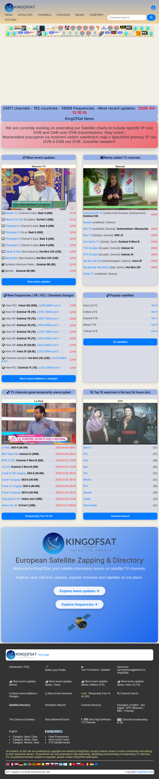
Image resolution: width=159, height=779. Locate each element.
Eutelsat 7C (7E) (27, 367)
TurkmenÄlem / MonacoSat (132, 228)
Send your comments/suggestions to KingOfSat (131, 669)
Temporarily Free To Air (38, 516)
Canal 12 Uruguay (12, 486)
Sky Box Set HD (92, 261)
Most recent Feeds (59, 739)
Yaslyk (86, 499)
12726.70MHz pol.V (48, 331)
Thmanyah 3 (12, 232)
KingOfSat (142, 772)
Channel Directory (91, 705)
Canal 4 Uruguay (11, 479)
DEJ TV (87, 228)
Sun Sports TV (91, 241)
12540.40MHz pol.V (48, 338)
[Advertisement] (79, 72)
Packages (122, 705)
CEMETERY (96, 14)
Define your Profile (55, 668)
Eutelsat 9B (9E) (46, 264)
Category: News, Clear (25, 739)
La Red (6, 447)
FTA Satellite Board (59, 742)
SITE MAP (11, 19)
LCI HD (6, 466)
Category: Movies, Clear (26, 742)
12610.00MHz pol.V (48, 345)
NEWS (8, 14)
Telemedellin (90, 505)
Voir (154, 305)
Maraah (87, 222)
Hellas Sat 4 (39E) (32, 499)
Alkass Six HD (9, 505)
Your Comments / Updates (95, 668)
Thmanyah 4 (12, 226)
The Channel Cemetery (22, 719)
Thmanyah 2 (12, 238)
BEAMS (80, 14)
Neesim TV (11, 213)
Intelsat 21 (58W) (29, 454)
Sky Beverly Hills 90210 (96, 267)
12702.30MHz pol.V (48, 351)
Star (85, 466)
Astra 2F (137, 261)
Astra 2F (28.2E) (26, 345)
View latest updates (38, 281)
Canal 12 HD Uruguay (14, 473)
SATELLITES (25, 14)
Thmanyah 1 (12, 245)
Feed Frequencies (59, 736)
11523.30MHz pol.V (49, 367)
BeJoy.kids (11, 258)
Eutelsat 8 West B (129, 241)
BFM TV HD (8, 460)
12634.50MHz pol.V (48, 325)
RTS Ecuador (90, 254)
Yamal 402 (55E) (27, 305)
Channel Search (120, 516)
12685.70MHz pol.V (48, 318)
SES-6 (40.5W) (19, 447)
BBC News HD (10, 454)
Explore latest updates (79, 591)
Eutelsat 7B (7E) (26, 311)
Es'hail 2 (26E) (45, 219)
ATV (85, 454)
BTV (85, 486)
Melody (87, 479)
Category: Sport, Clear (25, 736)
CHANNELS (44, 14)
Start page (27, 654)
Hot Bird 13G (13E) (50, 251)
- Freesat (127, 710)
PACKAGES (63, 14)
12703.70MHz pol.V (48, 311)
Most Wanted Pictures (57, 719)
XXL (85, 473)
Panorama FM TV (93, 213)
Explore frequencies (79, 604)
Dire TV (87, 235)
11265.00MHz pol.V (49, 305)
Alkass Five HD (13, 219)
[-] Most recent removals (58, 693)
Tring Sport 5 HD (11, 499)
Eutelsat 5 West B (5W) (29, 460)
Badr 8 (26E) (45, 213)
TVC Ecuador (90, 248)
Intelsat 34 (127, 248)
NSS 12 (118, 235)
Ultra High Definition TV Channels (96, 721)
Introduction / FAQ (19, 666)
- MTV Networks (133, 708)
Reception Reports (55, 705)
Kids (85, 460)
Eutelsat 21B (90, 216)
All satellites (120, 342)
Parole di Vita (12, 251)
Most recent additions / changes (39, 378)
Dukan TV (88, 273)
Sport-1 (87, 447)
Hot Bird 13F (133, 267)
